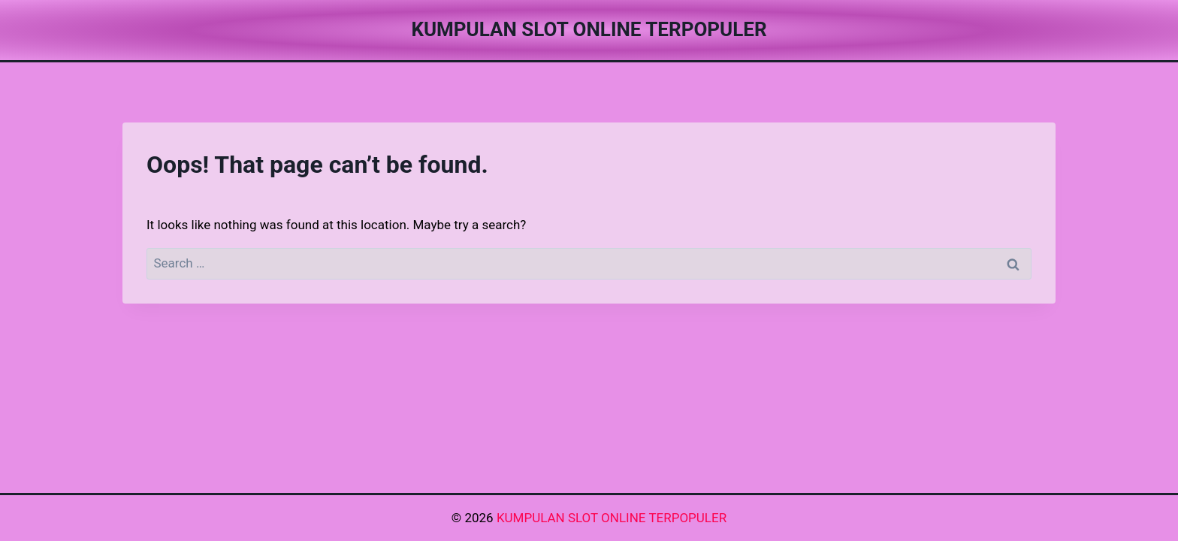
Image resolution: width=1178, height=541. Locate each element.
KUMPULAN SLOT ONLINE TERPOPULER (611, 517)
